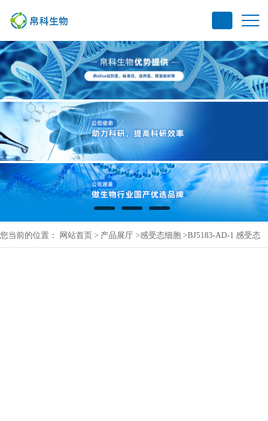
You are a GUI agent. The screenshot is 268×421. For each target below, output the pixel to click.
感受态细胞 (160, 235)
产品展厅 (116, 235)
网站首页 (76, 235)
